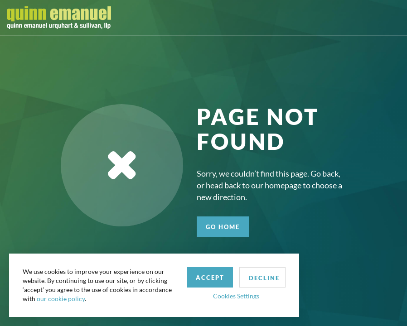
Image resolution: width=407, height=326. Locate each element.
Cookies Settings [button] (236, 296)
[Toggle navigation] (392, 18)
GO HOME (223, 226)
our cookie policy (61, 298)
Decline (264, 278)
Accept (210, 277)
